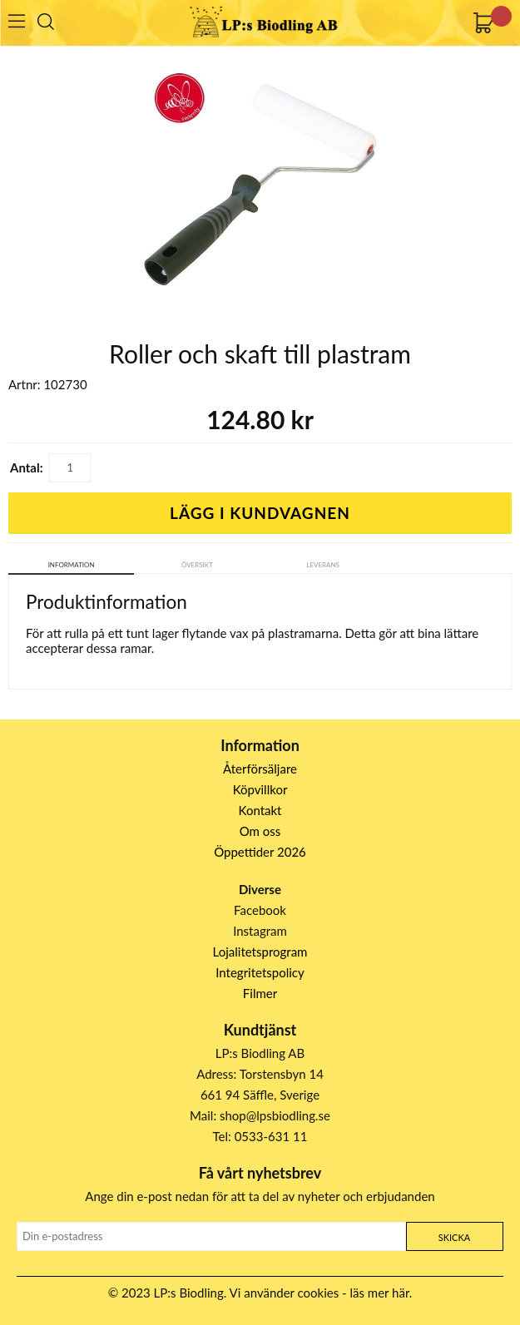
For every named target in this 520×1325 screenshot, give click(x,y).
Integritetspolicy (260, 972)
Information (71, 565)
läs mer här (379, 1292)
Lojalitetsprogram (260, 951)
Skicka (454, 1237)
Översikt (197, 565)
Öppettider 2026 (260, 851)
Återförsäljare (260, 768)
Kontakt (260, 810)
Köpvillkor (260, 789)
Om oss (260, 830)
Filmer (260, 993)
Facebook (260, 909)
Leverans (322, 565)
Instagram (260, 930)
